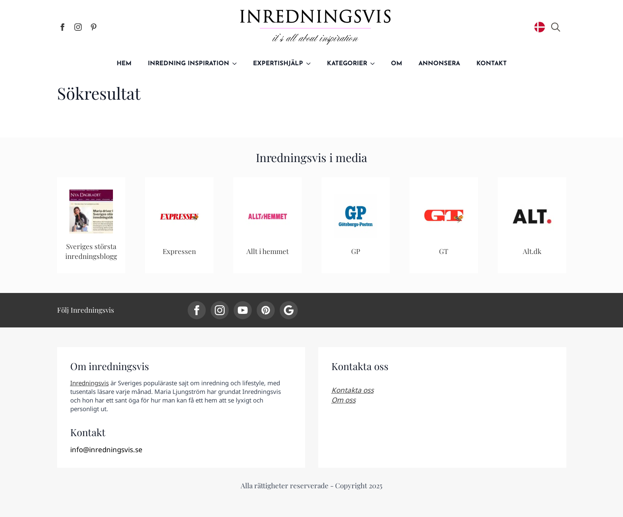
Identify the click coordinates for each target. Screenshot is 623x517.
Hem (124, 64)
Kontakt (491, 64)
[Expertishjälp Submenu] (311, 64)
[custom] (93, 27)
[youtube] (243, 310)
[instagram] (78, 27)
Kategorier (347, 64)
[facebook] (62, 27)
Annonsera (439, 64)
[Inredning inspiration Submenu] (237, 64)
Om (396, 64)
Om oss (343, 400)
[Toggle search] (555, 27)
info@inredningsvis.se (106, 449)
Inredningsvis (89, 383)
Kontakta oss (352, 390)
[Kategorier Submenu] (375, 64)
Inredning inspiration (188, 64)
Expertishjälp (278, 64)
